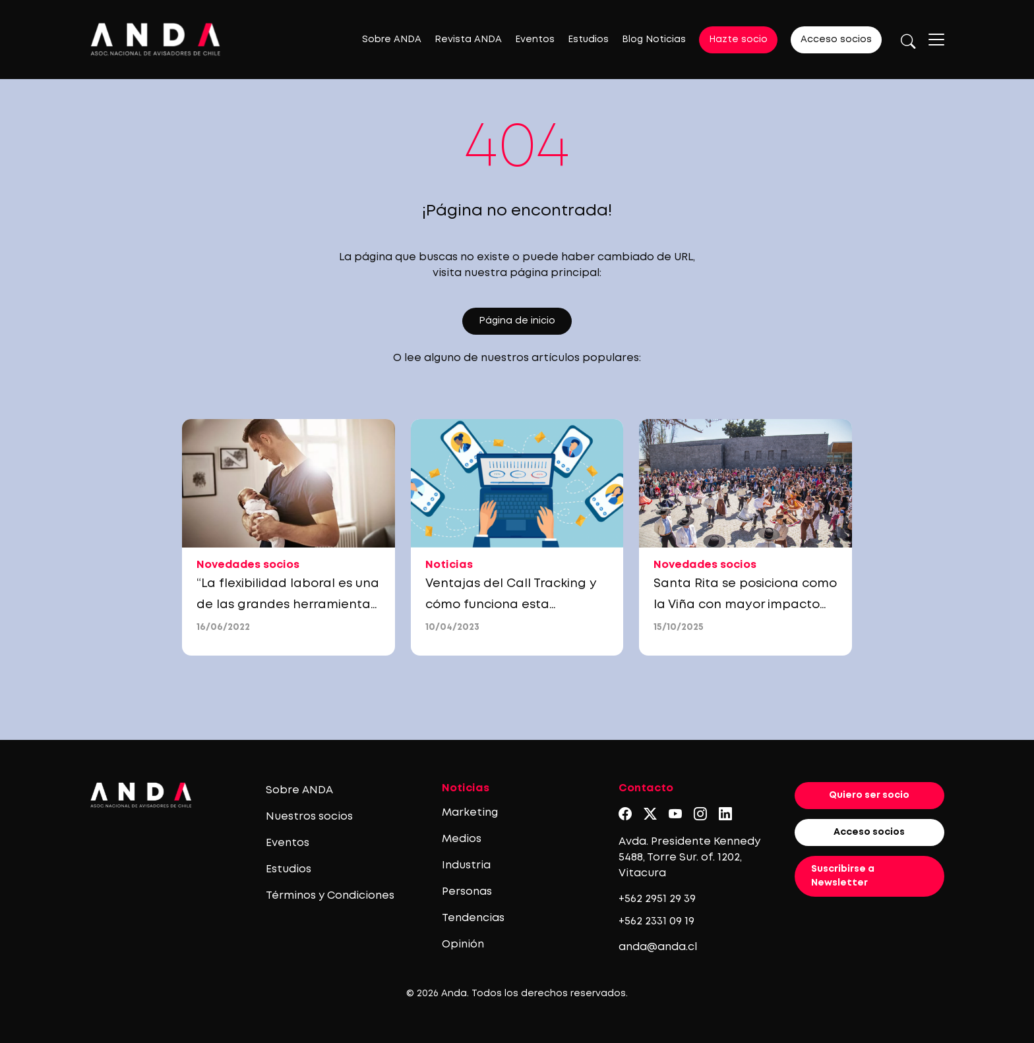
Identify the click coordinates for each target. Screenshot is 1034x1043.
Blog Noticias (654, 39)
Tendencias (473, 918)
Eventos (535, 39)
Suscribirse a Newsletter (842, 876)
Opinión (463, 944)
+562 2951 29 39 (657, 899)
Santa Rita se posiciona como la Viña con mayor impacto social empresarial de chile (745, 604)
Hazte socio (738, 39)
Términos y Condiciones (330, 896)
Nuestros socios (309, 817)
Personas (467, 892)
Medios (461, 839)
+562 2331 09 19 (656, 921)
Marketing (470, 813)
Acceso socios (836, 39)
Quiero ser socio (869, 795)
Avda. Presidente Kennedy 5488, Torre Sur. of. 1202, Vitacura (689, 857)
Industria (466, 865)
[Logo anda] (156, 39)
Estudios (588, 39)
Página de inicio (517, 321)
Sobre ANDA (391, 39)
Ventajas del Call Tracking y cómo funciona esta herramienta (511, 604)
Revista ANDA (468, 39)
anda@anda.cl (658, 947)
